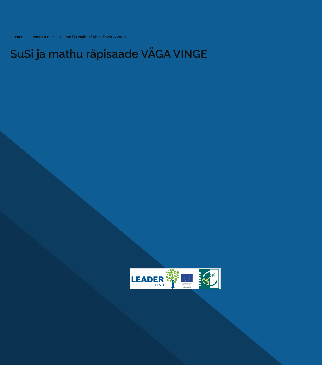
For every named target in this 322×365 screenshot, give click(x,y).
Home (18, 37)
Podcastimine (44, 37)
